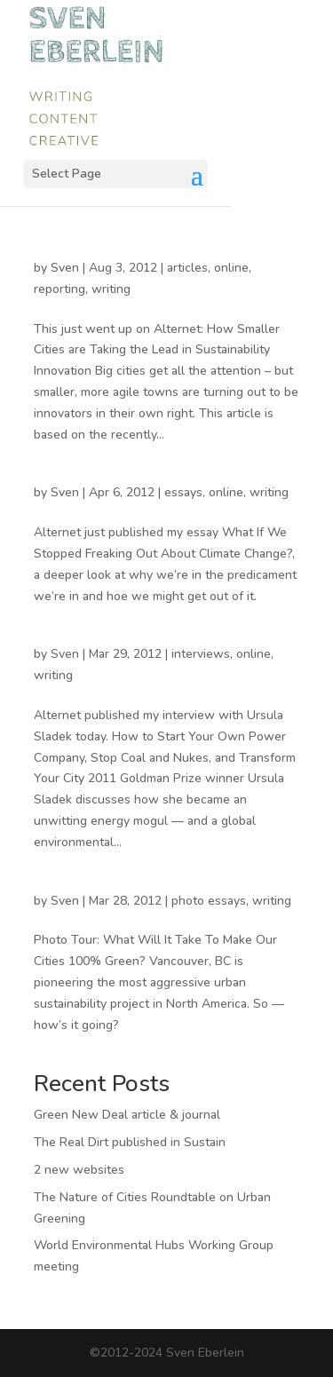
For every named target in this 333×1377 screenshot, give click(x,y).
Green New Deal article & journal (127, 1114)
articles (187, 267)
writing (111, 289)
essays (183, 492)
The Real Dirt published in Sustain (130, 1142)
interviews (200, 653)
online (231, 267)
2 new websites (79, 1169)
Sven (65, 267)
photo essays (208, 900)
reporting (59, 289)
